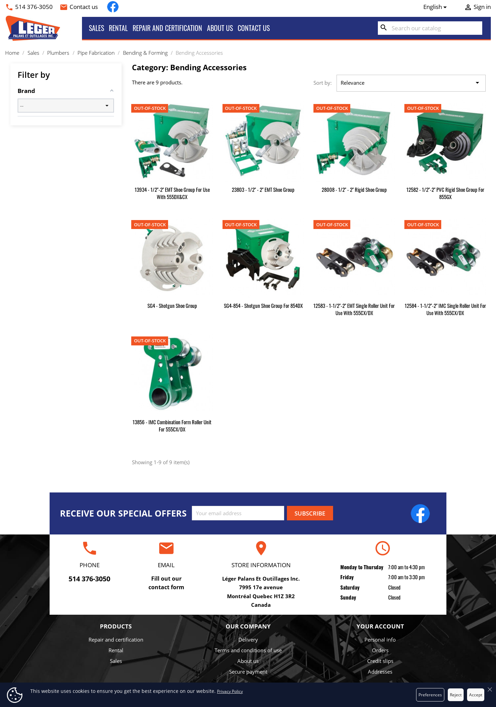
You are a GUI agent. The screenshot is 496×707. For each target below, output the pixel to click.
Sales (96, 28)
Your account (380, 626)
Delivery (248, 639)
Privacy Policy (230, 691)
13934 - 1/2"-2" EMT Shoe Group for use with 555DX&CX (172, 193)
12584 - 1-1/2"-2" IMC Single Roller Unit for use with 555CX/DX (445, 309)
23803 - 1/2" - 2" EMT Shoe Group (263, 189)
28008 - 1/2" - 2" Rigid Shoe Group (354, 189)
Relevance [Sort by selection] (411, 83)
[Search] (430, 28)
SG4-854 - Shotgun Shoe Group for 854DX (263, 305)
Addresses (380, 671)
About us (220, 28)
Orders (380, 650)
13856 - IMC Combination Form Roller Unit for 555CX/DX (172, 425)
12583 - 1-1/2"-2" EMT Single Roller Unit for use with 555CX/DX (354, 309)
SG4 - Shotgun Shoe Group (172, 305)
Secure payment (248, 671)
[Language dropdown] (436, 6)
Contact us (84, 7)
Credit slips (380, 660)
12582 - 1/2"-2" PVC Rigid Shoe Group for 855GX (445, 193)
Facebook (113, 7)
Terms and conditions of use (248, 650)
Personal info (380, 639)
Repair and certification (167, 28)
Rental (118, 28)
